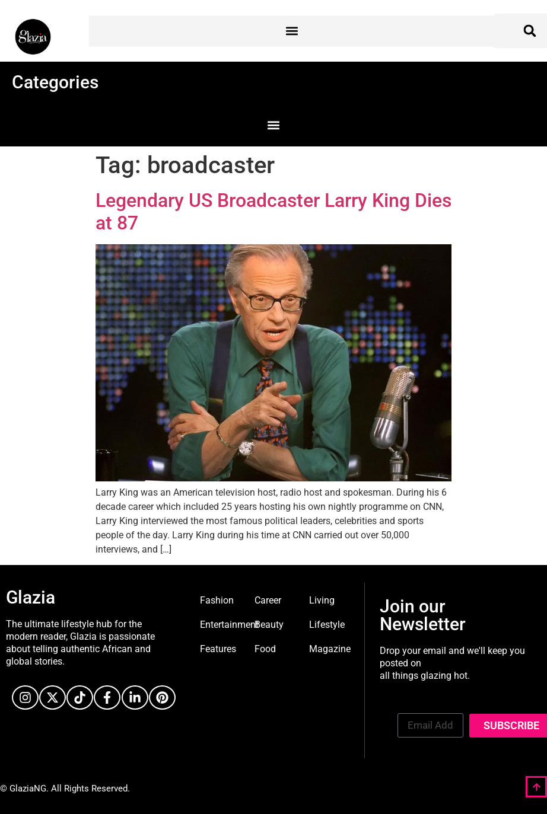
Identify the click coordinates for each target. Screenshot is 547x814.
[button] (291, 31)
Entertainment (229, 624)
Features (218, 649)
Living (322, 600)
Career (268, 600)
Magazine (330, 649)
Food (265, 649)
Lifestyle (327, 624)
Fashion (217, 600)
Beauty (269, 624)
